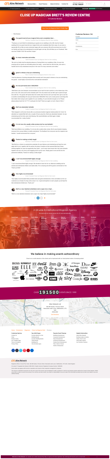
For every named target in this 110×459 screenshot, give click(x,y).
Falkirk (92, 228)
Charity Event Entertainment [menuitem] (60, 342)
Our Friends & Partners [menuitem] (81, 342)
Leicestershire (54, 221)
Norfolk (62, 224)
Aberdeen (93, 219)
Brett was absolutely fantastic (25, 107)
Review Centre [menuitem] (14, 338)
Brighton (13, 220)
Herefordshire (44, 221)
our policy (87, 456)
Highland (93, 231)
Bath (22, 219)
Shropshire (43, 223)
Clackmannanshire (95, 222)
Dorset (22, 225)
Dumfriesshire (94, 223)
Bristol (22, 220)
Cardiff (82, 222)
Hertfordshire (64, 223)
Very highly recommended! (24, 174)
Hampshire (13, 226)
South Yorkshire (74, 227)
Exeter (22, 226)
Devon (22, 223)
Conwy (82, 226)
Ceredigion (83, 225)
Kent (12, 228)
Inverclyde (93, 232)
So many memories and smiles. (25, 57)
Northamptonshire (55, 224)
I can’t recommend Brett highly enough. (28, 159)
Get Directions (55, 314)
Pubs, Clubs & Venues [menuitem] (58, 343)
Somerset (23, 229)
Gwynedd (83, 231)
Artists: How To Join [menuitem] (81, 338)
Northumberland (35, 233)
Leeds (72, 223)
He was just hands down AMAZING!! (27, 86)
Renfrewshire (94, 237)
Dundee (93, 225)
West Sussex (14, 235)
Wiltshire (23, 231)
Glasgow (93, 229)
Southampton (14, 232)
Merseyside (34, 226)
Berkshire (13, 219)
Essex (12, 225)
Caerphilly (83, 220)
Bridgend (83, 219)
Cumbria (33, 220)
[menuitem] (32, 4)
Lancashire (33, 223)
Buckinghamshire (15, 222)
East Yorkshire (74, 221)
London (13, 229)
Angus (92, 220)
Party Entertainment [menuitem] (58, 338)
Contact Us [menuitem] (14, 335)
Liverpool (33, 225)
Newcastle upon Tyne (35, 232)
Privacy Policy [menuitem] (14, 343)
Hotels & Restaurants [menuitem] (58, 345)
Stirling (92, 238)
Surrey (13, 234)
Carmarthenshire (85, 223)
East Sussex (14, 223)
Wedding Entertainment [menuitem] (58, 335)
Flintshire (83, 229)
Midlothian (93, 234)
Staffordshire (44, 224)
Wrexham (83, 240)
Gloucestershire (25, 228)
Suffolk (62, 227)
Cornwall (23, 222)
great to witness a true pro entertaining (28, 73)
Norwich (63, 226)
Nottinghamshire (55, 226)
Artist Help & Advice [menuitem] (81, 340)
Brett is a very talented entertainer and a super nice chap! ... (34, 189)
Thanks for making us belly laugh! (26, 139)
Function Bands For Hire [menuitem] (37, 335)
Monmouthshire (84, 232)
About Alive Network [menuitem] (81, 335)
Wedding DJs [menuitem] (35, 342)
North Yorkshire (74, 224)
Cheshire (33, 219)
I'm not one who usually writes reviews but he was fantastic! (34, 124)
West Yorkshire (74, 229)
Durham (33, 230)
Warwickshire (44, 226)
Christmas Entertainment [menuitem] (59, 340)
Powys (82, 237)
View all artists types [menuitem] (36, 343)
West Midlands (44, 227)
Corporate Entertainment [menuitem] (59, 337)
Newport (83, 234)
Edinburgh (93, 226)
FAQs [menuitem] (12, 337)
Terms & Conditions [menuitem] (16, 342)
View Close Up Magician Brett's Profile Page (55, 28)
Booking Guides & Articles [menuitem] (82, 337)
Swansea (83, 238)
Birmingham (44, 220)
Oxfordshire (14, 231)
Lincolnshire (54, 223)
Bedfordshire (64, 220)
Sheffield (73, 226)
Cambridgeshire (64, 221)
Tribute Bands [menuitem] (35, 340)
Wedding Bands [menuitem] (35, 337)
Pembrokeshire (84, 235)
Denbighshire (84, 228)
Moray (92, 235)
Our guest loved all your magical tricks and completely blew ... (35, 38)
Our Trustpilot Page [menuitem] (16, 340)
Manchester (34, 222)
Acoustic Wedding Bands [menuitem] (37, 338)
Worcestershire (44, 229)
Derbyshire (53, 220)
